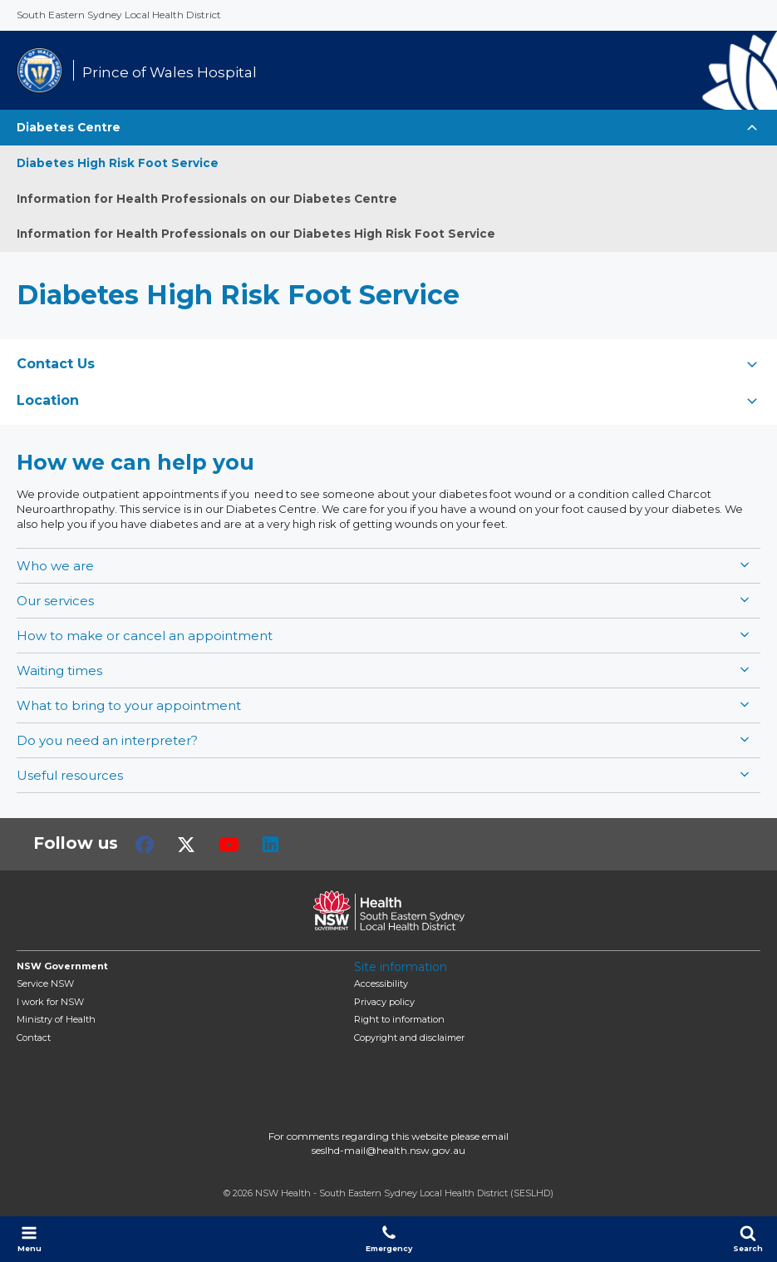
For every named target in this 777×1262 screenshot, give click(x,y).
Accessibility (381, 983)
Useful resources (70, 775)
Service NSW (45, 983)
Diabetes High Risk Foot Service (118, 163)
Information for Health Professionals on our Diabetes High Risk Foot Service (256, 233)
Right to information (399, 1019)
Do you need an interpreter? (107, 740)
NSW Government (62, 966)
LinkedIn (270, 845)
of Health (56, 1019)
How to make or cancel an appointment (145, 635)
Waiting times (59, 670)
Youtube (229, 845)
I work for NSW (50, 1002)
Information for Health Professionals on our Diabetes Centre (207, 198)
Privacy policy (384, 1002)
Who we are (55, 566)
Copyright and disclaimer (409, 1037)
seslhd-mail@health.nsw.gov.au (388, 1150)
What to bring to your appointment (129, 705)
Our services (55, 601)
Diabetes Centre (68, 127)
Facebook (144, 845)
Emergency (389, 1239)
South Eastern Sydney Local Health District (119, 14)
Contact (34, 1037)
